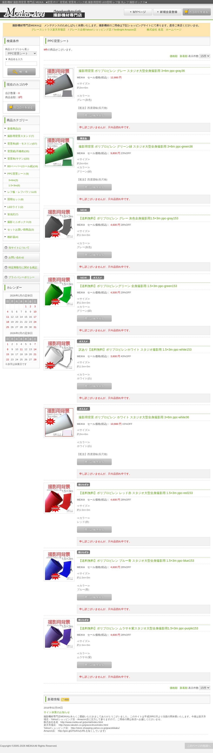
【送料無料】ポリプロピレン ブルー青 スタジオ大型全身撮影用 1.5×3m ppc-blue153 (136, 560)
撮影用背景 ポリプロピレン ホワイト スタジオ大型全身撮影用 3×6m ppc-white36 (134, 417)
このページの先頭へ (199, 745)
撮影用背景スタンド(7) (20, 135)
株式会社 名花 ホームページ (164, 29)
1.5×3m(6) (14, 185)
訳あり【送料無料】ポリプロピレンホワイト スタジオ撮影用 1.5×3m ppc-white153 (135, 349)
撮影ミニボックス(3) (19, 221)
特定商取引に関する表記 (22, 267)
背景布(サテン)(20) (18, 158)
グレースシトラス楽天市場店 (48, 29)
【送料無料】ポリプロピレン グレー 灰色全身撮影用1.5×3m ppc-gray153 (128, 218)
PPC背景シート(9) (18, 173)
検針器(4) (12, 236)
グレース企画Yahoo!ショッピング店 (90, 29)
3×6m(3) (13, 180)
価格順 (174, 56)
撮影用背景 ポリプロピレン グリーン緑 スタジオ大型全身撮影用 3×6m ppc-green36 (136, 146)
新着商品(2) (14, 128)
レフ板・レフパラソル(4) (22, 191)
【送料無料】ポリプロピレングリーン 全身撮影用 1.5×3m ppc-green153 (128, 286)
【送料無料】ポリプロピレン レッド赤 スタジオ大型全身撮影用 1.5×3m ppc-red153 (136, 493)
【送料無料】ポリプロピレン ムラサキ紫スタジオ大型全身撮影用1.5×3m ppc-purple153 (138, 628)
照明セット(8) (15, 199)
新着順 (184, 56)
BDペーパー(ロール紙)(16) (22, 166)
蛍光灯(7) (12, 214)
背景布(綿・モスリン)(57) (22, 143)
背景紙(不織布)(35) (18, 151)
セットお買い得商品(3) (20, 229)
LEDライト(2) (15, 206)
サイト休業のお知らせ (57, 712)
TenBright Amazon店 (124, 29)
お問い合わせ (16, 257)
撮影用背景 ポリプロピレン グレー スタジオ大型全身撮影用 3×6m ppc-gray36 (132, 70)
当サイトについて (18, 247)
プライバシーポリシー (21, 277)
